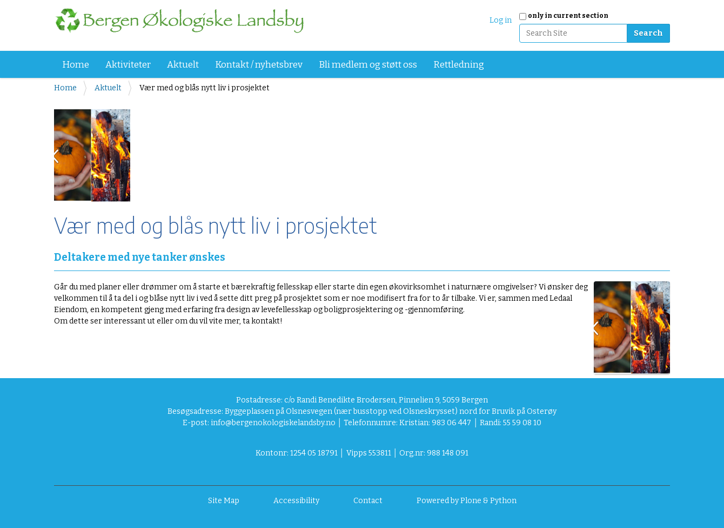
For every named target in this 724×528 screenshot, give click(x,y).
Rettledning (458, 64)
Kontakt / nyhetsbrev (259, 64)
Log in (501, 20)
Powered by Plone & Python (467, 500)
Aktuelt (183, 64)
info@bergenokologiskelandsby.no (273, 422)
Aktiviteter (128, 64)
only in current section (568, 15)
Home (75, 64)
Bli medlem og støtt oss (368, 64)
